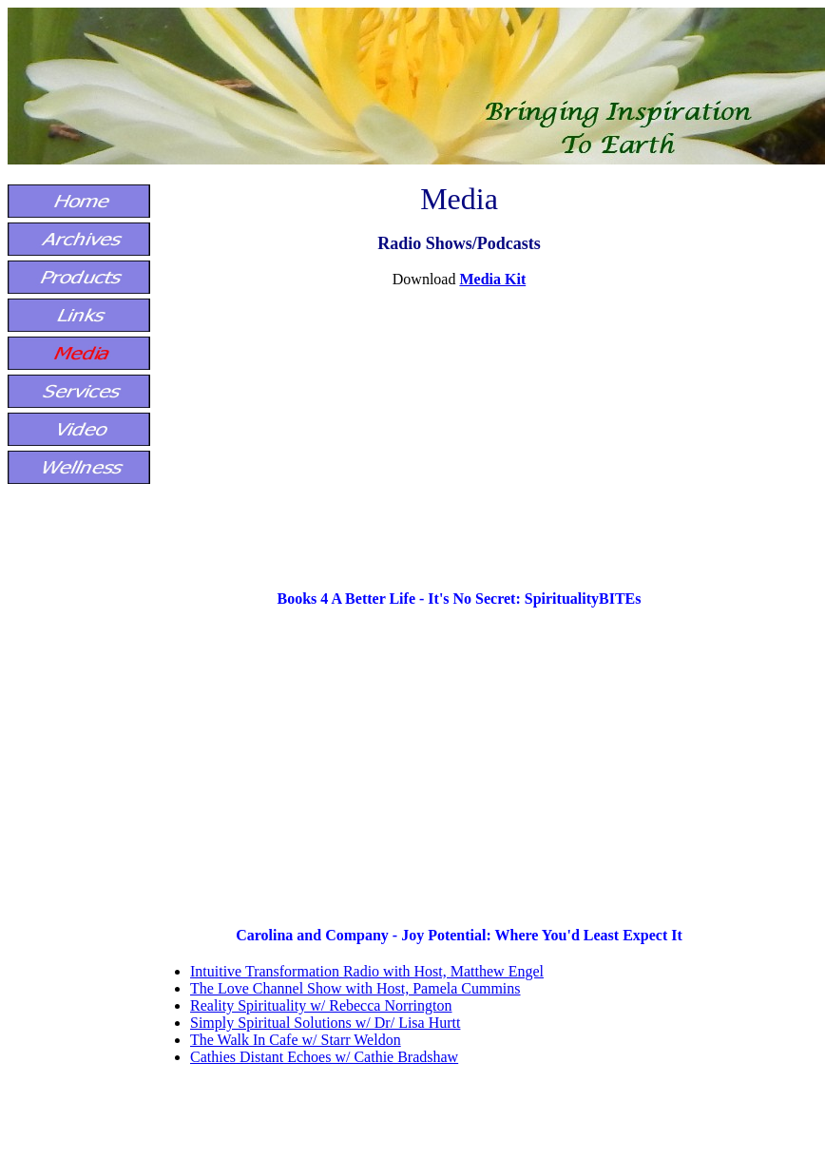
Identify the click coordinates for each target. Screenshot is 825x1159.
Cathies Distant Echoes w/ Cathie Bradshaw (324, 1057)
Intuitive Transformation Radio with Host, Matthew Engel (367, 971)
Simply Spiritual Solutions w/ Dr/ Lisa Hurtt (325, 1022)
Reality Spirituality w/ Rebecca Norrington (321, 1005)
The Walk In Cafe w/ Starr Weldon (295, 1040)
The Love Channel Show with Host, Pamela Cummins (355, 988)
